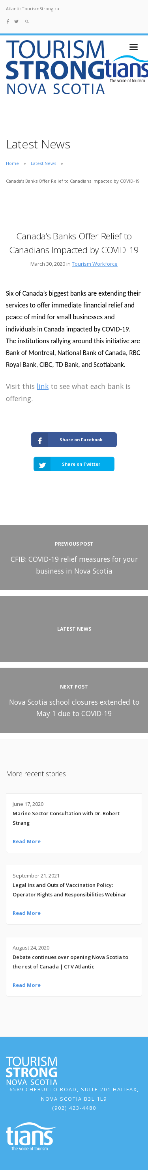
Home (12, 163)
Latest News (43, 163)
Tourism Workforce (95, 263)
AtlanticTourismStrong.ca (32, 8)
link (43, 386)
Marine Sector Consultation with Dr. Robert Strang (66, 818)
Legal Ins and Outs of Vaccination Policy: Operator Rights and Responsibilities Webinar (69, 889)
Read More (27, 841)
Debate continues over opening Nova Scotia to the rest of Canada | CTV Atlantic (70, 961)
